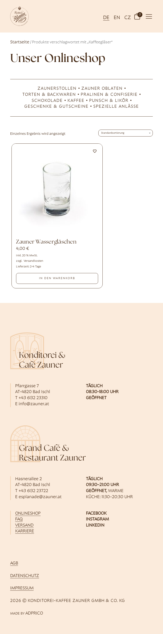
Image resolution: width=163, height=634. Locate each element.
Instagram (97, 519)
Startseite (19, 42)
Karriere (24, 531)
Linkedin (95, 525)
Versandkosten (33, 261)
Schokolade (47, 101)
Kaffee (76, 101)
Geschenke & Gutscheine (56, 106)
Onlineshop (28, 513)
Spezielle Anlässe (116, 106)
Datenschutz (24, 576)
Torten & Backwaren (49, 95)
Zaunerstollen (57, 88)
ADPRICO (34, 613)
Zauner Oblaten (102, 88)
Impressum (22, 588)
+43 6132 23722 (33, 491)
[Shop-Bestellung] (125, 133)
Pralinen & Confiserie (109, 95)
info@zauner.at (34, 404)
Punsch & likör (108, 101)
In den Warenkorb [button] (57, 278)
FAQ (19, 519)
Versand (24, 525)
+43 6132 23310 (33, 398)
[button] (137, 16)
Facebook (96, 513)
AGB (14, 563)
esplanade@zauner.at (40, 497)
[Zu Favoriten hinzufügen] (94, 151)
